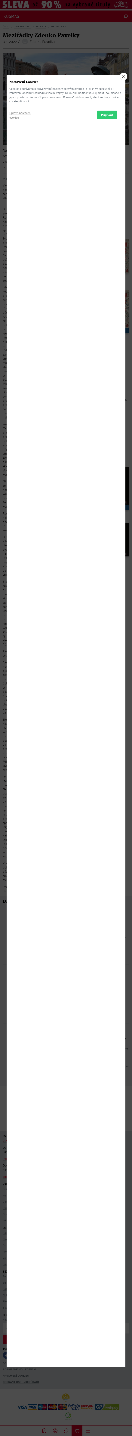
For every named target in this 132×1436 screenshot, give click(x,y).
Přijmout (107, 737)
